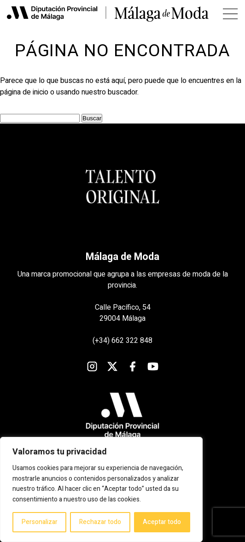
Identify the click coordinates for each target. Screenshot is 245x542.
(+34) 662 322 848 (122, 340)
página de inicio (24, 92)
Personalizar (40, 522)
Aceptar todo (162, 522)
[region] (101, 489)
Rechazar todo (100, 522)
